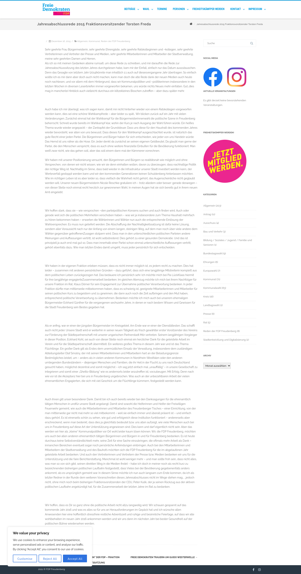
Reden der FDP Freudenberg (115, 41)
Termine (162, 9)
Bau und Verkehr (212, 231)
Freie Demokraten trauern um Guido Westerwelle (164, 557)
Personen (179, 9)
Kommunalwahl (212, 288)
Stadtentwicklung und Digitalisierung (224, 339)
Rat (205, 322)
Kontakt (235, 9)
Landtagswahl (211, 305)
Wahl (146, 9)
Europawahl (210, 270)
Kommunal (94, 41)
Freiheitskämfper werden (209, 9)
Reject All (50, 558)
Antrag (207, 214)
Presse (207, 313)
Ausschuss (209, 223)
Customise (24, 558)
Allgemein (82, 41)
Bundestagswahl (212, 253)
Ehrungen (209, 262)
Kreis (206, 296)
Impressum (255, 9)
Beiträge (129, 9)
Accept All (75, 558)
